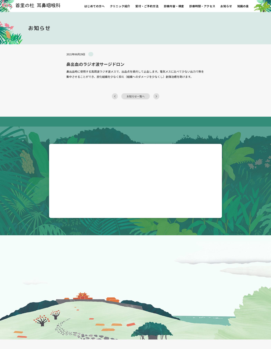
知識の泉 (243, 6)
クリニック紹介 (120, 6)
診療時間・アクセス (202, 6)
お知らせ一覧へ (136, 102)
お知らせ (226, 6)
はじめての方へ (94, 6)
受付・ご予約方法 (146, 6)
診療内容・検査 (174, 6)
